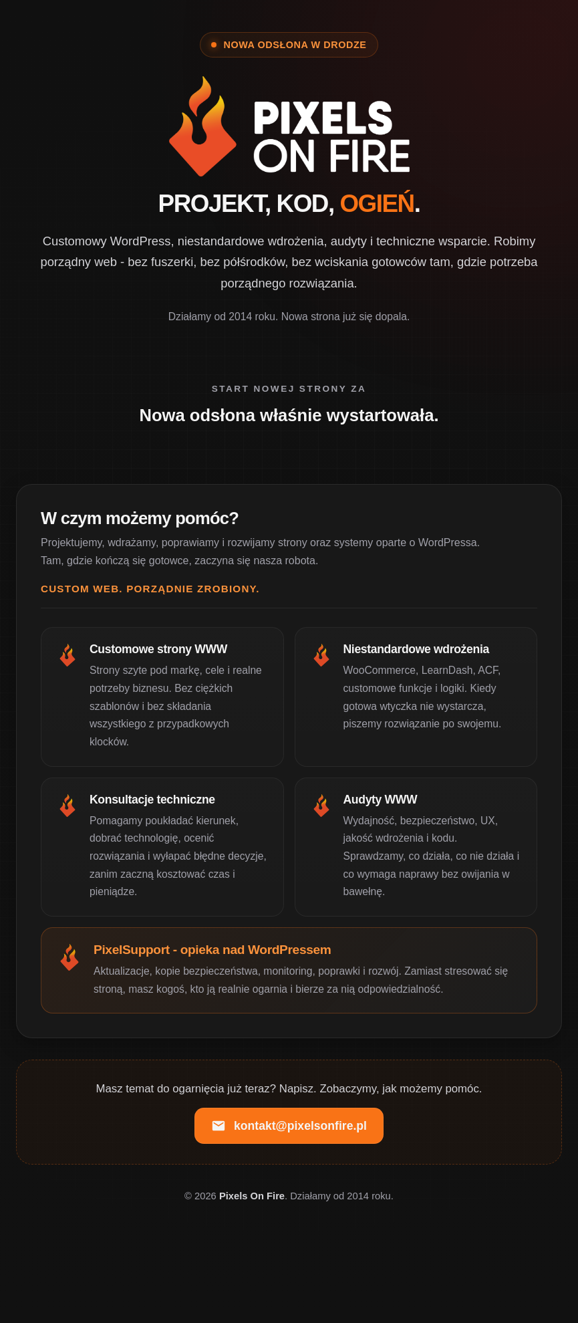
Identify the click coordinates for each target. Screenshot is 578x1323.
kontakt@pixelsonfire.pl (289, 1125)
